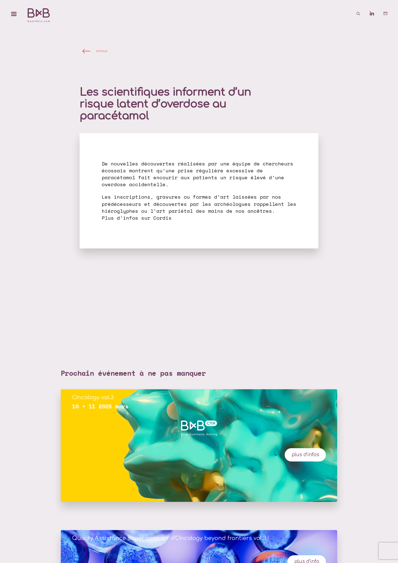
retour (102, 50)
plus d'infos (305, 454)
